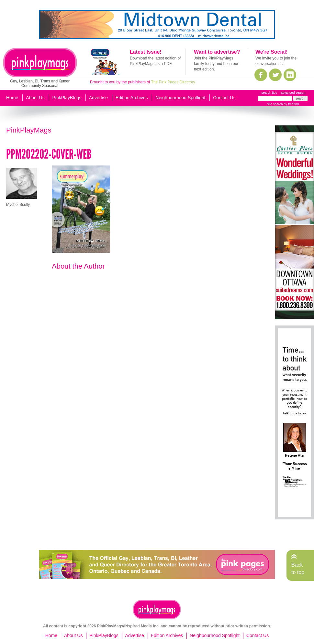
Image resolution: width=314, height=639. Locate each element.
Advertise (98, 97)
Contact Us (224, 97)
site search (275, 104)
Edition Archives (132, 97)
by (291, 104)
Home (12, 97)
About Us (35, 97)
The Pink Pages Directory (173, 82)
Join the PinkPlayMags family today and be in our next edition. (216, 63)
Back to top (297, 568)
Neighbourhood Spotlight (180, 97)
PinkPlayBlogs (67, 97)
